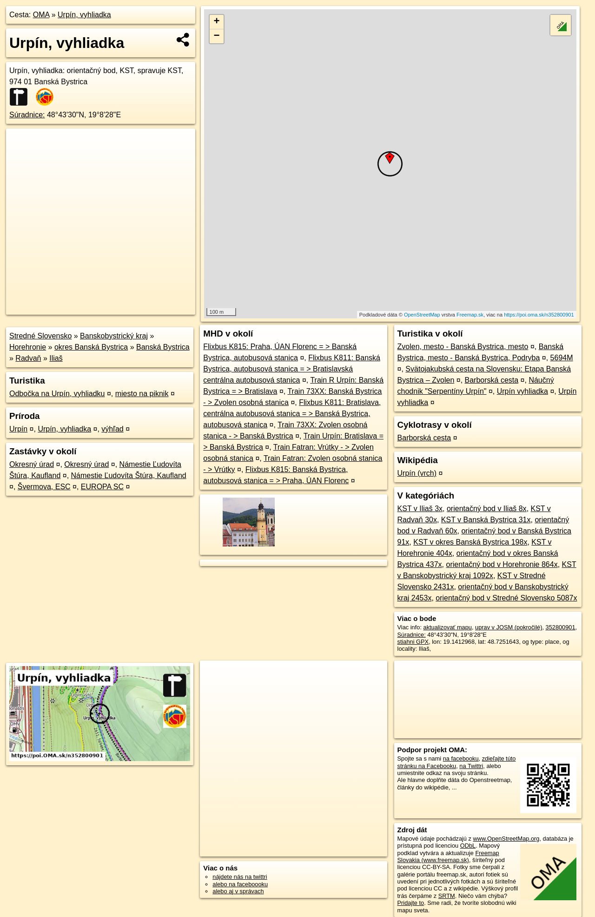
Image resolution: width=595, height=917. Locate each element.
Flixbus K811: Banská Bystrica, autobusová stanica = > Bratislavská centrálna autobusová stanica (291, 369)
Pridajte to (410, 902)
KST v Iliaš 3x (420, 508)
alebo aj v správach (238, 891)
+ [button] (217, 22)
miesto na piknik (142, 394)
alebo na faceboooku (240, 884)
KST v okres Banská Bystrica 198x (470, 542)
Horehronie (27, 347)
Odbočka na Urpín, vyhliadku (57, 394)
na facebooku (461, 758)
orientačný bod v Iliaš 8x (487, 508)
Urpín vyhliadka (522, 391)
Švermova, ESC (44, 487)
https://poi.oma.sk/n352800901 (539, 314)
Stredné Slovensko (40, 336)
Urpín (18, 429)
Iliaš (55, 358)
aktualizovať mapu (447, 627)
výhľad (112, 429)
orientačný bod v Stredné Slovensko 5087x (506, 598)
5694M (561, 358)
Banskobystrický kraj (114, 336)
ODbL (468, 845)
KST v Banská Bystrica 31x (486, 520)
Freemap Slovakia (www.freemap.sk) (448, 856)
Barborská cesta (492, 380)
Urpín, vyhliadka (84, 15)
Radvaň (28, 358)
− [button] (217, 36)
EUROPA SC (102, 487)
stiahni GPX (413, 641)
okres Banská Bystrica (91, 347)
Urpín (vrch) (416, 473)
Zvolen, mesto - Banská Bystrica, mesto (463, 347)
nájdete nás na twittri (239, 876)
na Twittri (471, 765)
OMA (41, 15)
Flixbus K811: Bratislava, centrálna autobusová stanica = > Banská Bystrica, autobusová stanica (292, 413)
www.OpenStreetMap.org (506, 838)
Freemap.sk (469, 314)
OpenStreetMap (422, 314)
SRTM (446, 895)
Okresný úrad (31, 464)
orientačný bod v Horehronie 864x (502, 564)
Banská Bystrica (163, 347)
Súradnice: (27, 115)
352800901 (560, 627)
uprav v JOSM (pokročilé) (508, 627)
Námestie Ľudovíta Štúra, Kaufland (128, 475)
